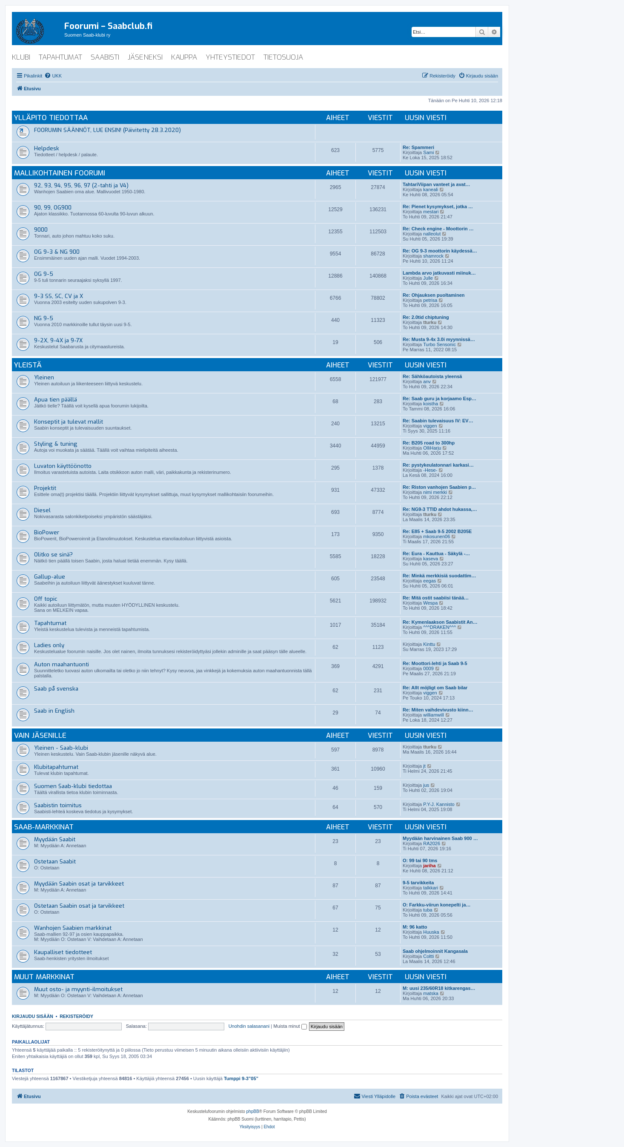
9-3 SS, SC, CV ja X (58, 296)
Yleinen (44, 377)
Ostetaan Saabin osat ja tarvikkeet (79, 905)
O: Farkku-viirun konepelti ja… (437, 904)
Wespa (430, 602)
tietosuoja (283, 57)
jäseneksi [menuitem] (145, 57)
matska (430, 993)
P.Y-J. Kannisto (438, 804)
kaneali (430, 189)
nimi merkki (435, 492)
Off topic (45, 598)
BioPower (46, 532)
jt (424, 765)
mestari (430, 211)
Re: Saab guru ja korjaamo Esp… (439, 398)
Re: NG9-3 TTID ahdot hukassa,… (440, 509)
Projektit (45, 488)
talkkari (430, 887)
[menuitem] (53, 76)
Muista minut (289, 1026)
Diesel (42, 510)
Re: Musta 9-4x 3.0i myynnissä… (439, 339)
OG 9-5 (43, 274)
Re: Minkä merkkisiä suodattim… (439, 575)
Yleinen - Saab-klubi (61, 747)
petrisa (430, 300)
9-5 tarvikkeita (418, 882)
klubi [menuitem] (21, 57)
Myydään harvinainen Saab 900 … (440, 838)
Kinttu (429, 644)
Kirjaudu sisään (32, 1016)
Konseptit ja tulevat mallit (68, 421)
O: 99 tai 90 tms (420, 860)
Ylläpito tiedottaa (51, 118)
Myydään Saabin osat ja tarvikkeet (79, 883)
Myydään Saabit (54, 839)
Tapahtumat (50, 623)
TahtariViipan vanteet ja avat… (436, 184)
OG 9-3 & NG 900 (57, 251)
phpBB (252, 1111)
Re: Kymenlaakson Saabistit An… (440, 622)
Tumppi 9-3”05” (241, 1078)
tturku (429, 322)
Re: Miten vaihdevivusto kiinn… (438, 709)
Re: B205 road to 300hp (429, 442)
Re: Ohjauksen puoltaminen (433, 295)
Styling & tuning (55, 443)
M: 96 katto (415, 926)
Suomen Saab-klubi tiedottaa (73, 786)
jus (426, 785)
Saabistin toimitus (58, 805)
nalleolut (432, 233)
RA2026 (431, 843)
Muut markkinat (44, 977)
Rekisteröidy (76, 1016)
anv (427, 381)
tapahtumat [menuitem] (60, 57)
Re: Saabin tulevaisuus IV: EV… (438, 420)
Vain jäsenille (40, 735)
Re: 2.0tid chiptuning (426, 317)
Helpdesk (46, 148)
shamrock (433, 255)
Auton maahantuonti (61, 664)
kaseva (430, 558)
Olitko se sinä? (53, 554)
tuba (427, 909)
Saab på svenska (56, 688)
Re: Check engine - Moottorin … (438, 228)
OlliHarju (432, 447)
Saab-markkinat (44, 827)
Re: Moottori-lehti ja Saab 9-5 (435, 663)
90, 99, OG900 (53, 207)
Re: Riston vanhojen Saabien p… (439, 487)
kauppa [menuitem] (184, 57)
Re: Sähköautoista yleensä (432, 376)
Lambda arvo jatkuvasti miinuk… (439, 272)
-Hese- (430, 470)
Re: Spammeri (418, 147)
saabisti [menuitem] (105, 57)
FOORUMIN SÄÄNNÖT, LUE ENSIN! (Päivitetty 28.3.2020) (107, 130)
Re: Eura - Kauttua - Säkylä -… (436, 553)
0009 (428, 668)
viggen (430, 425)
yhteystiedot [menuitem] (230, 57)
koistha (430, 403)
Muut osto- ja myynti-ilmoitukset (78, 989)
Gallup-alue (49, 576)
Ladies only (49, 645)
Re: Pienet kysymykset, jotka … (438, 206)
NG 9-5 (43, 318)
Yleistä (28, 365)
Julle (428, 278)
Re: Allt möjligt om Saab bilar (435, 687)
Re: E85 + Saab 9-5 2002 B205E (437, 531)
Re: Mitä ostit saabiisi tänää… (436, 597)
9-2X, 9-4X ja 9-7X (58, 340)
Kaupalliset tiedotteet (63, 952)
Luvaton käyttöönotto (63, 466)
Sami (428, 152)
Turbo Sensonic (439, 344)
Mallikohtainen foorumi (59, 173)
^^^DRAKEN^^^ (439, 627)
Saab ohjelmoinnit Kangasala (435, 951)
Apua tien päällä (55, 399)
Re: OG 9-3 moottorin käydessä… (440, 250)
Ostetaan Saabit (55, 861)
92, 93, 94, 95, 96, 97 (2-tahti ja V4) (81, 185)
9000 (41, 229)
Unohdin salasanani (249, 1026)
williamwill (433, 714)
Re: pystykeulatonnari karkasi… (438, 464)
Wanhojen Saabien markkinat (73, 928)
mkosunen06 (436, 536)
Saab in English (54, 710)
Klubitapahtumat (56, 767)
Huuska (431, 932)
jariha (429, 865)
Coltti (428, 956)
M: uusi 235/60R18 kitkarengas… (439, 988)
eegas (429, 580)
